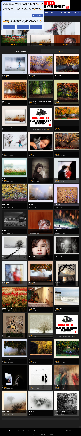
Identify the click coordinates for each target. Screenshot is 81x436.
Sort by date (60, 51)
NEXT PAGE (14, 419)
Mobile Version (14, 432)
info (48, 129)
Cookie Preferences (42, 432)
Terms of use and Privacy (32, 432)
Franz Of (5, 76)
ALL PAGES (8, 419)
